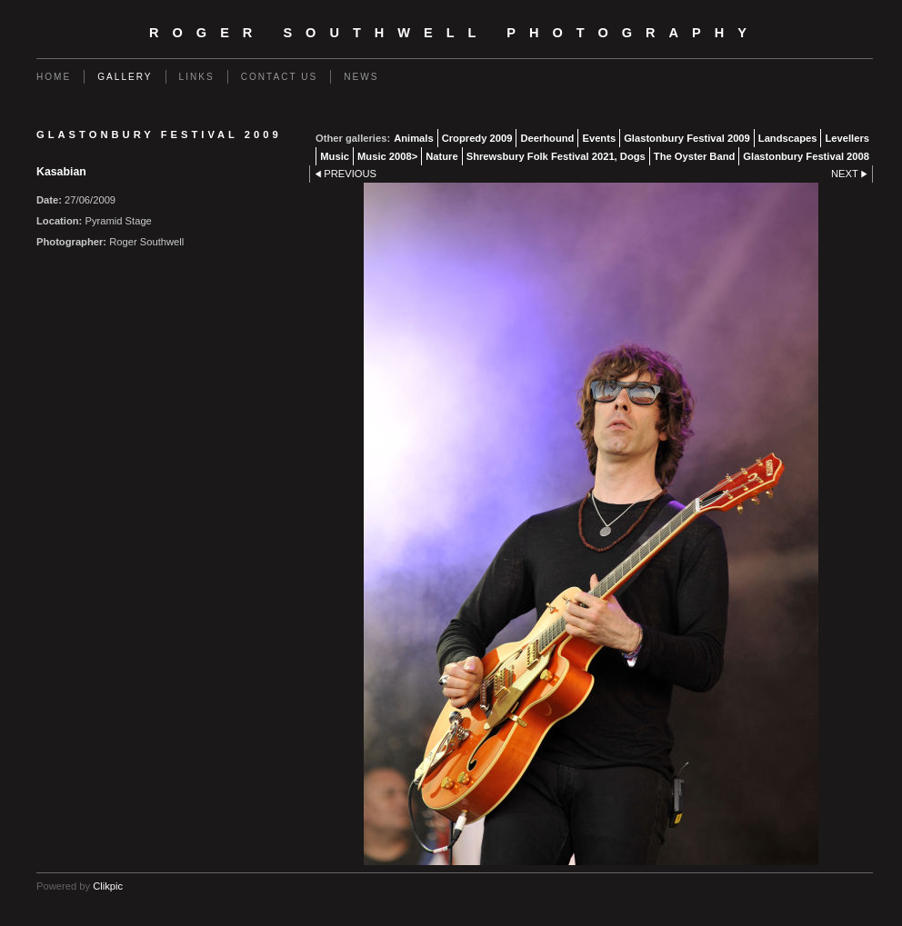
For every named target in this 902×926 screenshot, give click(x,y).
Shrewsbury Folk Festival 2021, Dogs (556, 156)
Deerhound (547, 138)
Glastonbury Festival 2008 (806, 156)
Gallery (124, 77)
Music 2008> (387, 156)
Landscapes (787, 138)
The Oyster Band (695, 156)
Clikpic (108, 886)
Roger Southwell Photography (454, 32)
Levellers (847, 138)
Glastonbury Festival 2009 (687, 138)
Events (599, 138)
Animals (414, 138)
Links (197, 77)
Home (53, 77)
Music (334, 156)
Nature (441, 156)
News (361, 77)
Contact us (279, 77)
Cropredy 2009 (477, 138)
